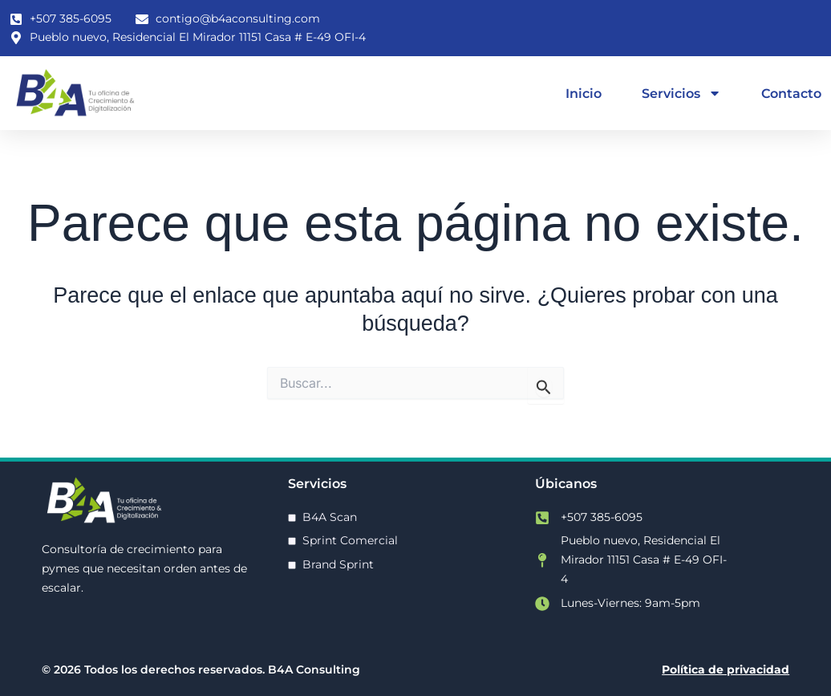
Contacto (791, 93)
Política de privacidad (725, 669)
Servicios (681, 93)
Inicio (583, 93)
